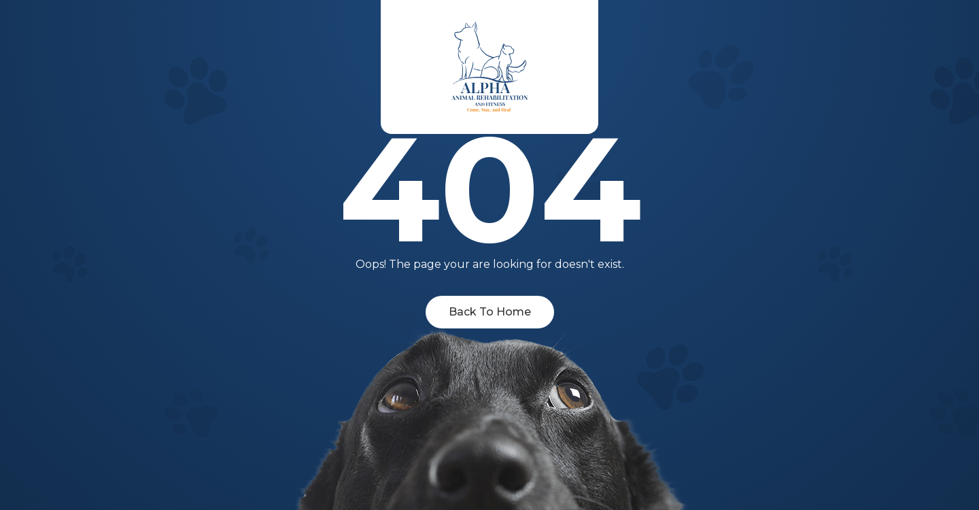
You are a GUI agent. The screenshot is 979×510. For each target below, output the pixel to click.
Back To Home (490, 311)
